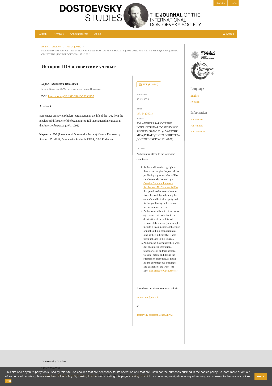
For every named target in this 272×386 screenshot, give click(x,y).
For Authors (196, 125)
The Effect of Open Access (163, 270)
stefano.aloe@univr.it (148, 297)
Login (233, 3)
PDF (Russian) (150, 84)
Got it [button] (260, 376)
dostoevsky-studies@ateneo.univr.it (155, 314)
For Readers (196, 119)
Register (220, 3)
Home (44, 46)
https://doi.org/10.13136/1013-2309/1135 (71, 96)
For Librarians (197, 131)
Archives (59, 33)
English (194, 95)
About (98, 33)
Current (43, 33)
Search (228, 33)
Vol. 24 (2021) (73, 46)
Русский (195, 101)
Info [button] (8, 381)
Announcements (79, 33)
